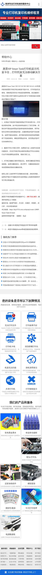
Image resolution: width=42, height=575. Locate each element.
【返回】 (32, 79)
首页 (9, 61)
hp (24, 216)
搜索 (35, 46)
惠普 (18, 216)
